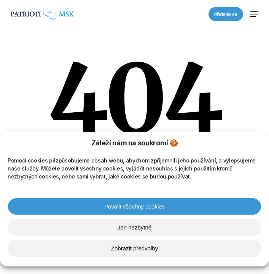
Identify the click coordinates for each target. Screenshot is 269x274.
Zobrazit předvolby (134, 249)
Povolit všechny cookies (134, 207)
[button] (254, 14)
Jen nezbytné (134, 228)
